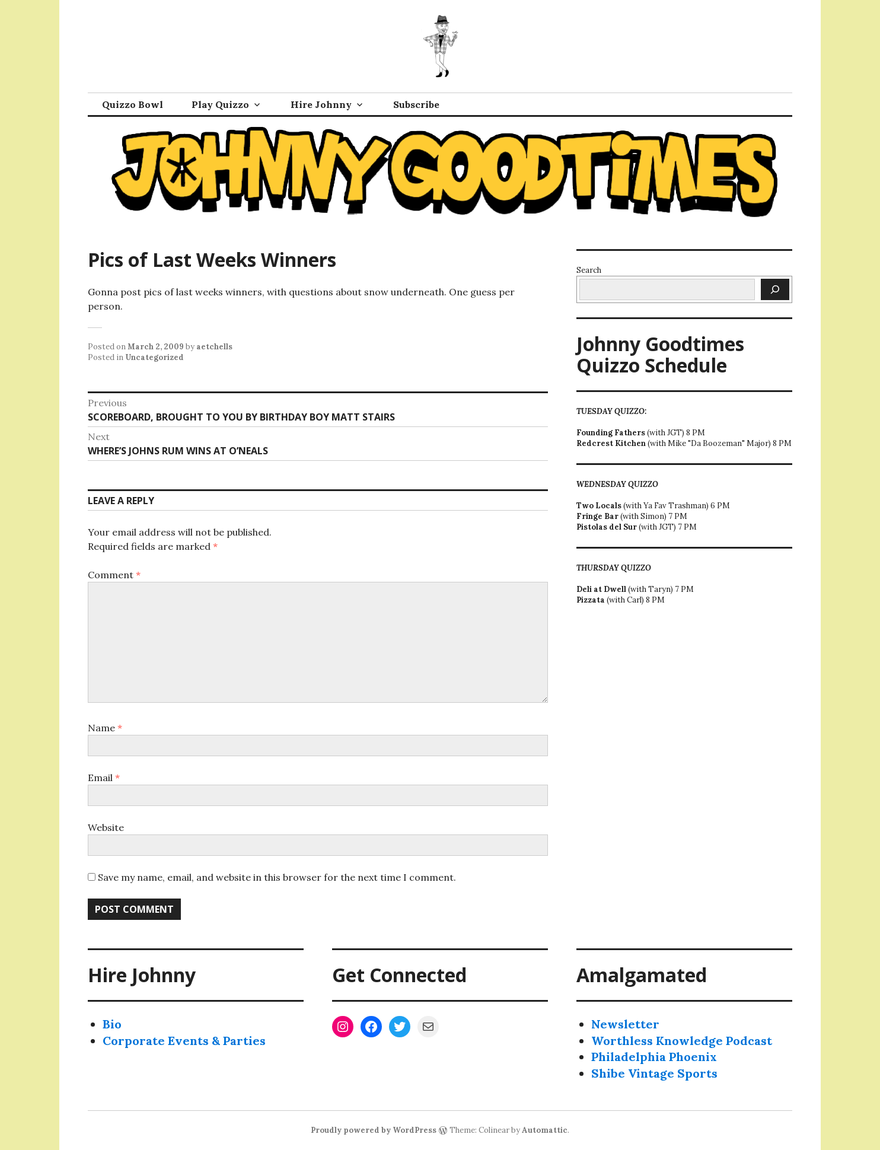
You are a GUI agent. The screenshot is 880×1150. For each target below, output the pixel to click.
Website (106, 827)
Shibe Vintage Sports (654, 1073)
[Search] (775, 289)
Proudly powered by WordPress (373, 1130)
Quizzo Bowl (132, 104)
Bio (112, 1024)
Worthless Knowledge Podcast (681, 1040)
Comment (114, 575)
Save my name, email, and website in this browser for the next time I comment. (277, 877)
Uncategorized (154, 357)
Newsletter (625, 1024)
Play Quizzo (220, 104)
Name (105, 728)
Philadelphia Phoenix (654, 1056)
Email (104, 777)
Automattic (544, 1130)
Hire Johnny (321, 104)
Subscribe (416, 104)
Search (588, 270)
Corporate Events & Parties (184, 1040)
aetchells (214, 347)
